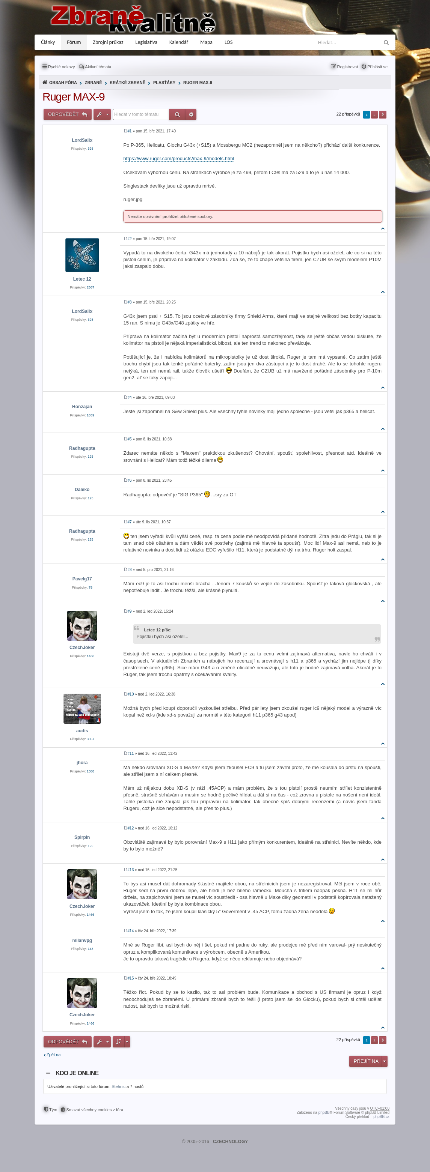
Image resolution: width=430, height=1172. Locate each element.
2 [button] (374, 115)
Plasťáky (164, 82)
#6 (130, 480)
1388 (90, 771)
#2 (130, 239)
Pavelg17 (82, 578)
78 (90, 587)
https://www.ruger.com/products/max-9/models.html (179, 158)
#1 (130, 131)
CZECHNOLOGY (230, 1141)
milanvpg (82, 940)
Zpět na (53, 1054)
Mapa (206, 42)
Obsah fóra (63, 82)
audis (82, 730)
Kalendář (178, 42)
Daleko (82, 489)
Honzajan (82, 406)
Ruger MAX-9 (197, 82)
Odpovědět (64, 114)
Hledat (177, 114)
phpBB (324, 1112)
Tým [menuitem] (53, 1109)
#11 (131, 753)
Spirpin (82, 837)
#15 (131, 978)
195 (91, 498)
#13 (131, 870)
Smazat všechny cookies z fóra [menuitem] (94, 1109)
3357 (90, 739)
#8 (130, 570)
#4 (130, 397)
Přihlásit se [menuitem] (377, 67)
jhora (82, 762)
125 (91, 456)
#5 (130, 439)
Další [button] (382, 115)
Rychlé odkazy (61, 67)
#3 (130, 302)
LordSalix (82, 140)
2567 (90, 287)
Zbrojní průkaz (108, 42)
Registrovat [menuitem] (347, 67)
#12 (131, 828)
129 (91, 846)
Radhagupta (82, 448)
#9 (130, 611)
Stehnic (118, 1086)
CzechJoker (82, 647)
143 (91, 949)
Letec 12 (82, 279)
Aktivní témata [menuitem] (98, 67)
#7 (130, 522)
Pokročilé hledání (191, 114)
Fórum (74, 42)
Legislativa (147, 42)
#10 (131, 694)
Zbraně (93, 82)
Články (48, 42)
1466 (90, 656)
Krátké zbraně (127, 82)
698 (91, 148)
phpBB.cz (381, 1117)
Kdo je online (77, 1073)
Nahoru (383, 228)
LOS (228, 42)
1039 (90, 415)
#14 (131, 931)
